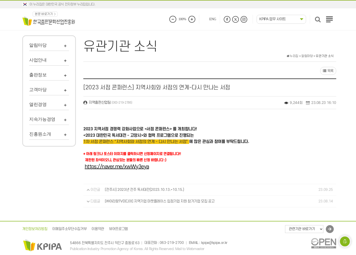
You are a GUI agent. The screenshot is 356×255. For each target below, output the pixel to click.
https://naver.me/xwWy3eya (117, 167)
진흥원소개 (40, 134)
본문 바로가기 (44, 14)
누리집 (292, 56)
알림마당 (38, 45)
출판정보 (38, 74)
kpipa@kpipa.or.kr (214, 243)
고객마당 (38, 89)
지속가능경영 (42, 119)
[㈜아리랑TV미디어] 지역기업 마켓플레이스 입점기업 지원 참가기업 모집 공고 (159, 201)
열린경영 (38, 104)
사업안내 (38, 60)
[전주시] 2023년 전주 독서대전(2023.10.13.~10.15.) (144, 190)
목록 (328, 71)
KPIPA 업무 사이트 (272, 19)
